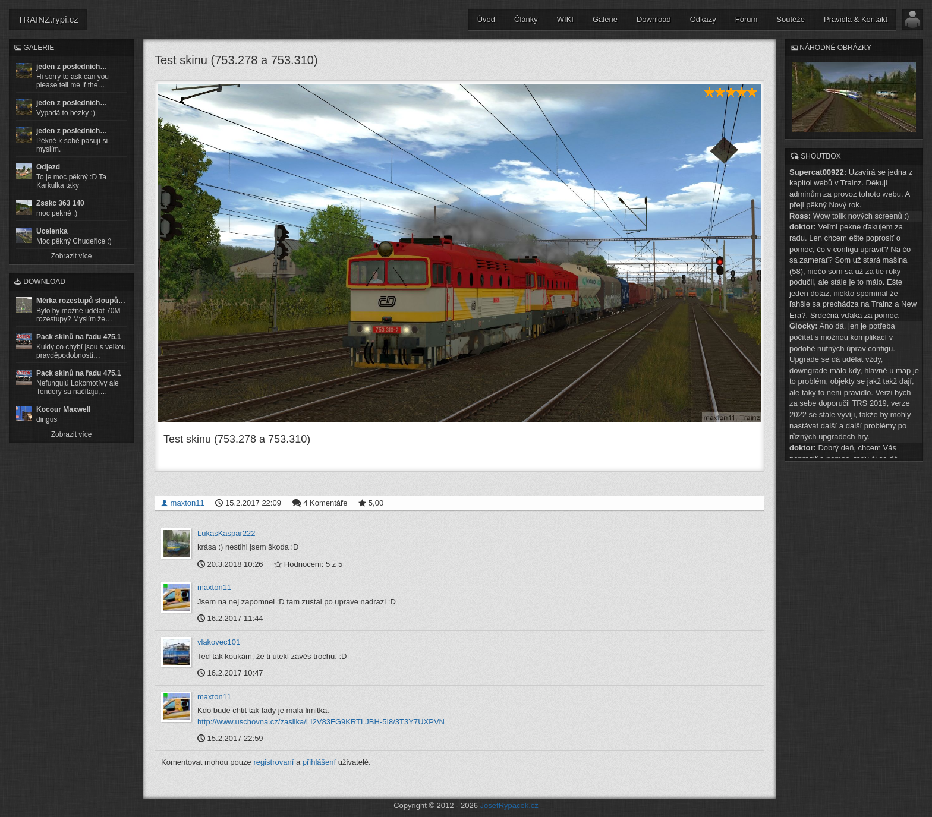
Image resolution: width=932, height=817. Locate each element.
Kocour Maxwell (63, 409)
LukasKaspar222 (226, 532)
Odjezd (48, 167)
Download (654, 19)
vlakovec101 (218, 642)
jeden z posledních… (71, 66)
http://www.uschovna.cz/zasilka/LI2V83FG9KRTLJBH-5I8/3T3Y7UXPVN (321, 721)
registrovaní (273, 762)
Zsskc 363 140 (60, 203)
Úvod (486, 19)
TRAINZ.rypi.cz (48, 19)
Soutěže (790, 19)
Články (526, 19)
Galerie (605, 19)
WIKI (565, 19)
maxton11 (182, 502)
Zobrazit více (71, 256)
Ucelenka (52, 231)
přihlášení (319, 762)
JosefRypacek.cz (509, 805)
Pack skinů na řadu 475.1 (78, 337)
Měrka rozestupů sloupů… (80, 300)
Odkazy (703, 19)
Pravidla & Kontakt (855, 19)
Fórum (746, 19)
